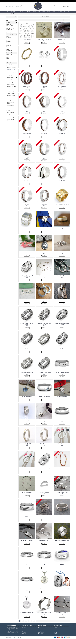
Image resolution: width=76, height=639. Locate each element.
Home (7, 13)
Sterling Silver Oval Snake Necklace (62, 612)
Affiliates (55, 632)
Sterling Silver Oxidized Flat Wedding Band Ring (44, 613)
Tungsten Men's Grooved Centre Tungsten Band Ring (27, 348)
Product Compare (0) (26, 20)
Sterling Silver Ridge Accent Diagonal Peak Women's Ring (62, 564)
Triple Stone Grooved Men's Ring (44, 396)
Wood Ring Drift (26, 204)
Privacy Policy (24, 630)
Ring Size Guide (41, 632)
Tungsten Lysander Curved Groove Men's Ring (61, 372)
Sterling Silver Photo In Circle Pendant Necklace (44, 588)
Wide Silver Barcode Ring (44, 227)
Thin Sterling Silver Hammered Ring (44, 443)
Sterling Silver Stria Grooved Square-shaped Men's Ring (26, 516)
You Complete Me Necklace (62, 39)
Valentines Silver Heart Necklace (44, 275)
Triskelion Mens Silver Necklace (27, 396)
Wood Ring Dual (62, 180)
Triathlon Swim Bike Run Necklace (61, 396)
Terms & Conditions (25, 631)
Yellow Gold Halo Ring (26, 62)
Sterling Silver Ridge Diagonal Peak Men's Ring (44, 564)
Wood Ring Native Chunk (27, 133)
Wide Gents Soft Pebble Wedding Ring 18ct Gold (62, 228)
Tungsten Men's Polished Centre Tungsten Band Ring (62, 324)
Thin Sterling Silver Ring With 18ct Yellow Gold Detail (26, 444)
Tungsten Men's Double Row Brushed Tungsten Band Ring (27, 372)
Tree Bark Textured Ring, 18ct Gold (26, 420)
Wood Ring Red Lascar (62, 86)
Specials (55, 630)
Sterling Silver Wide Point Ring (44, 492)
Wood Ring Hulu (61, 157)
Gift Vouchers (56, 631)
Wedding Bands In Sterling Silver (26, 252)
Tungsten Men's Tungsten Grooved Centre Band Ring (27, 324)
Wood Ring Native (44, 133)
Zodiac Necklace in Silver (27, 39)
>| (35, 620)
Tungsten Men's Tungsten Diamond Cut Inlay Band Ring (44, 324)
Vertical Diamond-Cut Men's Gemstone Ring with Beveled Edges (27, 276)
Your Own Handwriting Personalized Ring (44, 39)
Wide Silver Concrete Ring (26, 227)
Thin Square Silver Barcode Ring (62, 443)
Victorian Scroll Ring (62, 252)
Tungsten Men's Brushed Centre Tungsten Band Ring (44, 372)
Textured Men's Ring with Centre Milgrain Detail (44, 468)
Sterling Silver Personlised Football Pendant (27, 612)
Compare (40, 631)
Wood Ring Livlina (62, 133)
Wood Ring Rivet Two (26, 86)
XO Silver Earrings (44, 62)
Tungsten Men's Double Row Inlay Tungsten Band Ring (62, 348)
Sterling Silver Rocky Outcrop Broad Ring (62, 540)
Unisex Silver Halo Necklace (61, 275)
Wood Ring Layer (27, 157)
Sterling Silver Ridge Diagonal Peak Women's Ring (26, 564)
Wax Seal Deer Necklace (44, 252)
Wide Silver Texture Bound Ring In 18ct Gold (62, 204)
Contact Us (24, 632)
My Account (40, 627)
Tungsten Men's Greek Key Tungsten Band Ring (44, 348)
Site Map (24, 633)
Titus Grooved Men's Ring (62, 420)
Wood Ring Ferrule (27, 180)
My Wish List (40, 633)
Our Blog (55, 633)
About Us (24, 627)
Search (55, 628)
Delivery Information (25, 628)
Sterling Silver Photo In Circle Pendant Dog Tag (62, 588)
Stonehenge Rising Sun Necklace (26, 492)
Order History (40, 630)
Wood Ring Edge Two (44, 180)
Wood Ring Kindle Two (44, 157)
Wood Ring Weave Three (62, 62)
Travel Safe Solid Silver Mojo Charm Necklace (44, 420)
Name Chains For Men (12, 13)
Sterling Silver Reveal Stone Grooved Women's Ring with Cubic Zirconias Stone (26, 588)
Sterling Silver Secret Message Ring (44, 540)
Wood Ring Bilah (44, 204)
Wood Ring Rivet (44, 86)
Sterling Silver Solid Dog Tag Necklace (27, 540)
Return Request (40, 628)
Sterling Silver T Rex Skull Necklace (62, 492)
